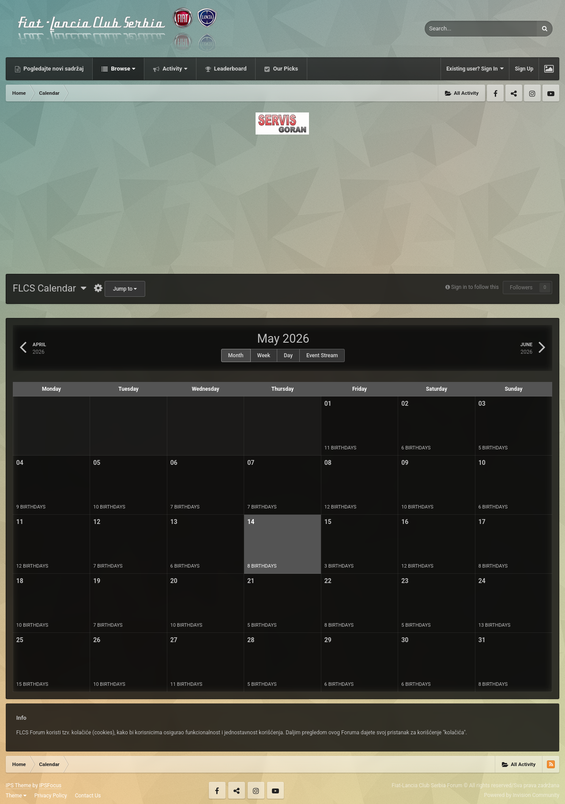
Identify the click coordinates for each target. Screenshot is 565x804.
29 (327, 639)
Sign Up (524, 69)
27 (173, 639)
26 (96, 639)
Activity (174, 68)
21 (250, 580)
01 (327, 403)
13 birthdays (494, 625)
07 (250, 462)
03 (482, 403)
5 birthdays (493, 448)
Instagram (532, 93)
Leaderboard (230, 68)
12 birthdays (340, 507)
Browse (122, 68)
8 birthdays (261, 566)
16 (404, 521)
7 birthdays (185, 507)
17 (482, 521)
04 (19, 462)
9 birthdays (30, 507)
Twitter (513, 93)
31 (482, 639)
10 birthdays (109, 507)
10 (482, 462)
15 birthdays (32, 684)
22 (327, 580)
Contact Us (88, 796)
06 (173, 462)
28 (250, 639)
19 (96, 580)
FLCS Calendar (50, 288)
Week (264, 355)
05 (96, 462)
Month (236, 355)
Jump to (125, 289)
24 (482, 580)
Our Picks (284, 68)
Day (288, 355)
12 (96, 521)
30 (404, 639)
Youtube (550, 93)
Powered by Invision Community (521, 795)
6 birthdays (415, 448)
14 (250, 521)
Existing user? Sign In (475, 68)
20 (173, 580)
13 (173, 521)
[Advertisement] (282, 201)
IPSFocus (50, 785)
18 (19, 580)
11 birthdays (340, 448)
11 (19, 521)
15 (327, 521)
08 (327, 462)
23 (404, 580)
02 (404, 403)
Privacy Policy (50, 796)
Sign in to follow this (475, 287)
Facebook (495, 93)
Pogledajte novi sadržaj (53, 68)
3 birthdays (339, 566)
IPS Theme (18, 785)
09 (404, 462)
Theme (16, 796)
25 (19, 639)
